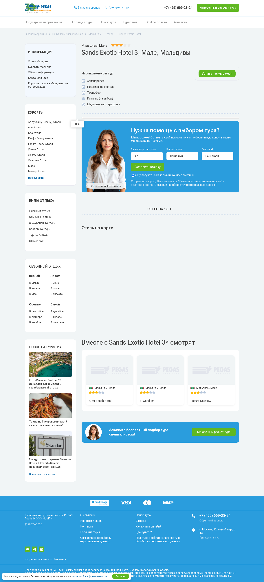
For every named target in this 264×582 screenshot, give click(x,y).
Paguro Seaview (200, 402)
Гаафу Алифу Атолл (40, 138)
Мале (31, 166)
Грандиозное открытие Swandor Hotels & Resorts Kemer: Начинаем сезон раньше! (50, 463)
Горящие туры (82, 22)
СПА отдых (36, 241)
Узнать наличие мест (217, 73)
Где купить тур (116, 7)
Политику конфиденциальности (200, 182)
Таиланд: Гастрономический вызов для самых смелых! (48, 423)
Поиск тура (108, 22)
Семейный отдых (40, 217)
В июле (55, 288)
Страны (141, 521)
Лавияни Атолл (37, 160)
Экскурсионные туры (42, 223)
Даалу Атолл (36, 149)
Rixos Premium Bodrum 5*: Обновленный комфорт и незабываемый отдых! (45, 384)
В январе (56, 317)
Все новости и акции (42, 474)
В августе (56, 294)
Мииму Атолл (36, 171)
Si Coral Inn (147, 402)
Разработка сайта (37, 559)
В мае (33, 294)
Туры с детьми (38, 235)
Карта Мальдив (38, 78)
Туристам (130, 22)
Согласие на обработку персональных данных (185, 186)
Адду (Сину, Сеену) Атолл (44, 122)
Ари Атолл (34, 127)
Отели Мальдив (38, 61)
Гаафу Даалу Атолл (40, 144)
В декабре (57, 311)
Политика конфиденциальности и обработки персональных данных (158, 539)
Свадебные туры (39, 229)
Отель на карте (160, 210)
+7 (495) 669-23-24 (174, 8)
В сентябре (36, 311)
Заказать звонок (86, 8)
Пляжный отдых (39, 211)
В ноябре (35, 322)
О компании (88, 515)
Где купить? (144, 532)
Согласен (121, 576)
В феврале (57, 322)
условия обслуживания (146, 569)
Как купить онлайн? (148, 526)
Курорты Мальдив (39, 67)
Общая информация (41, 72)
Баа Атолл (34, 133)
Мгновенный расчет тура (213, 433)
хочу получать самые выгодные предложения (163, 176)
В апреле (35, 288)
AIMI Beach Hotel (100, 402)
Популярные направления (43, 22)
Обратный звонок (211, 520)
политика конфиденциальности (110, 569)
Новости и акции (91, 521)
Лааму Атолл (36, 155)
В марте (34, 283)
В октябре (35, 317)
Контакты (180, 22)
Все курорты (36, 177)
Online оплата (157, 22)
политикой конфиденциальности (90, 576)
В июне (55, 283)
